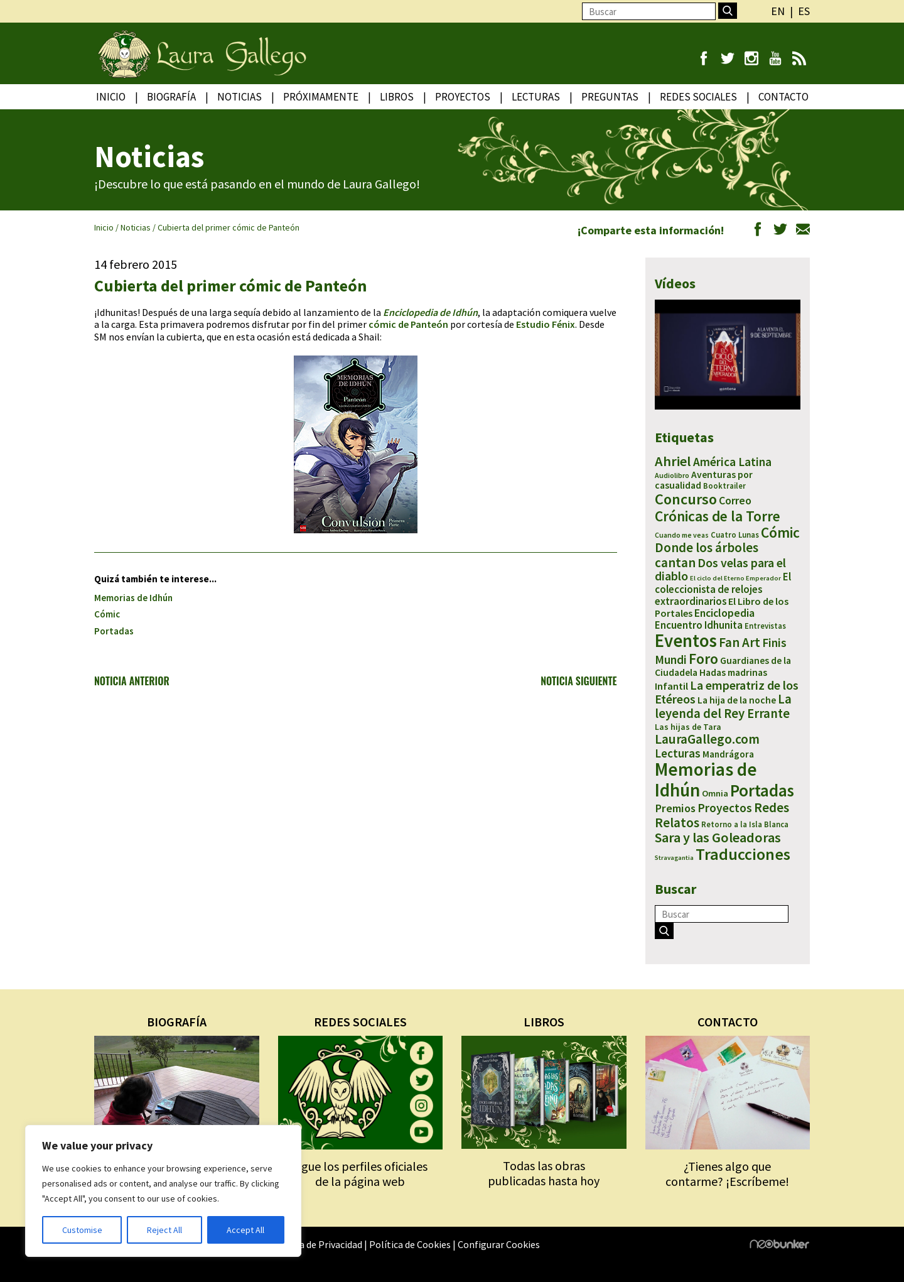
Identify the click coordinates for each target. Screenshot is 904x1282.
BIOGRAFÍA (177, 1021)
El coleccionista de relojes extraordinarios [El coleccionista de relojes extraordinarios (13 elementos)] (723, 588)
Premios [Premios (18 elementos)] (675, 808)
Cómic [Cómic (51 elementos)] (780, 532)
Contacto (783, 97)
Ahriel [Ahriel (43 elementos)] (673, 461)
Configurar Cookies (499, 1244)
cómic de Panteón (408, 324)
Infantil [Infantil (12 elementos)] (671, 686)
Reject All (164, 1230)
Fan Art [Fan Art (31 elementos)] (739, 642)
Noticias (239, 97)
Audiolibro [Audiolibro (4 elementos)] (672, 475)
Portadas (114, 631)
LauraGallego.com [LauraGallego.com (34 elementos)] (707, 739)
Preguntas (609, 97)
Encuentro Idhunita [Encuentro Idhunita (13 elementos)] (699, 625)
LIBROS (544, 1021)
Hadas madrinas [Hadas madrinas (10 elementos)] (733, 672)
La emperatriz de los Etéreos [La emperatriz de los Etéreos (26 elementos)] (727, 692)
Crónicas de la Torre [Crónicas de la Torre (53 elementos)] (717, 516)
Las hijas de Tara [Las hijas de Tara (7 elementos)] (688, 726)
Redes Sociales (698, 97)
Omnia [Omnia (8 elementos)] (715, 793)
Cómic (107, 614)
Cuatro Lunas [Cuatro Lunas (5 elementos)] (735, 535)
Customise (82, 1230)
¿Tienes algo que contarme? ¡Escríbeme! (727, 1173)
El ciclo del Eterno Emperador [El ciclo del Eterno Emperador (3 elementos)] (735, 578)
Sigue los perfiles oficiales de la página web (360, 1173)
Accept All (245, 1230)
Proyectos (462, 97)
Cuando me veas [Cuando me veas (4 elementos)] (682, 535)
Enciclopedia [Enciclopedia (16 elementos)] (724, 613)
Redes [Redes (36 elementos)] (771, 807)
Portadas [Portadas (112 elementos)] (762, 790)
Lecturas (536, 97)
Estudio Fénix (545, 324)
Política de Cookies (410, 1244)
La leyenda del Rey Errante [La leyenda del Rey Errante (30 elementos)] (723, 706)
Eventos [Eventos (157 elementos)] (686, 640)
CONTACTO (727, 1021)
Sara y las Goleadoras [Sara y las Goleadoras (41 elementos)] (718, 837)
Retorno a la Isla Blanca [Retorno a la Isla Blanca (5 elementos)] (744, 824)
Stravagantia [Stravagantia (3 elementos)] (674, 858)
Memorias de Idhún (133, 598)
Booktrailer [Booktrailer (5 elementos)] (724, 486)
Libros (397, 97)
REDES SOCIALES (360, 1021)
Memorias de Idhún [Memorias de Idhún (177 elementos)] (706, 779)
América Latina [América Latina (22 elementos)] (732, 461)
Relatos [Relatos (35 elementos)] (677, 822)
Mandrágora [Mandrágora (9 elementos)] (728, 754)
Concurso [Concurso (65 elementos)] (686, 499)
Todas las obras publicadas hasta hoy (544, 1173)
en (778, 11)
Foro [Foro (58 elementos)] (703, 658)
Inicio (111, 97)
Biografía (171, 97)
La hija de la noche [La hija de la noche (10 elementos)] (736, 700)
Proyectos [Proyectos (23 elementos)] (724, 807)
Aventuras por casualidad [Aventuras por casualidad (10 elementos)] (704, 480)
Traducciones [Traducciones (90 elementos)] (743, 854)
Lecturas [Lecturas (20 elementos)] (678, 753)
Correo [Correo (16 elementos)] (735, 500)
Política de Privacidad (316, 1244)
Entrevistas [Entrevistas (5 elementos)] (765, 626)
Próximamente (320, 97)
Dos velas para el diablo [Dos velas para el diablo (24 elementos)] (720, 569)
